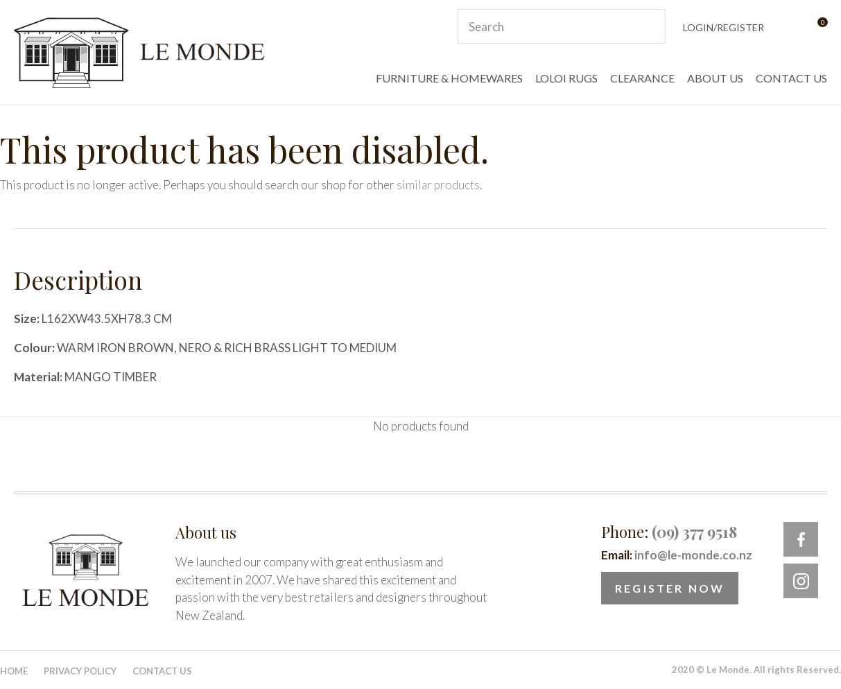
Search (649, 26)
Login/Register (723, 27)
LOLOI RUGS (566, 78)
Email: (676, 555)
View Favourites (788, 26)
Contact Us (162, 671)
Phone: (669, 531)
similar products (438, 184)
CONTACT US (791, 78)
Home (14, 671)
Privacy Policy (80, 671)
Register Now (670, 588)
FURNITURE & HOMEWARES (449, 78)
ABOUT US (715, 78)
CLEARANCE (642, 78)
